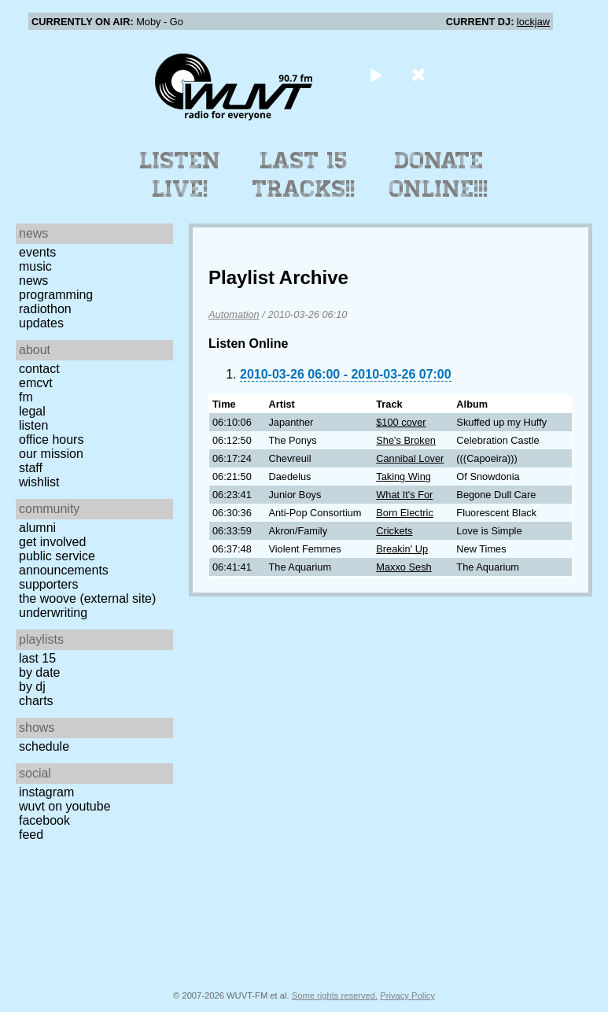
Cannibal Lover (410, 458)
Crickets (394, 531)
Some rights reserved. (335, 995)
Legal (32, 411)
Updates (41, 323)
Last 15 (37, 658)
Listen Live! (180, 174)
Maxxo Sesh (403, 567)
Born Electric (404, 513)
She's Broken (406, 440)
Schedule (44, 746)
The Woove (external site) (87, 598)
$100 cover (401, 422)
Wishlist (39, 482)
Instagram (46, 792)
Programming (56, 294)
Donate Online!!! (438, 174)
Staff (30, 468)
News (33, 280)
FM (26, 397)
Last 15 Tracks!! (304, 174)
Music (35, 266)
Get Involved (52, 541)
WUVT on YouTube (65, 806)
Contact (39, 368)
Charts (36, 700)
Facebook (44, 820)
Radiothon (45, 309)
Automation (234, 314)
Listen (33, 425)
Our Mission (51, 453)
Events (37, 252)
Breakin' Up (402, 549)
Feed (31, 834)
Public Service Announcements (64, 563)
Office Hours (51, 439)
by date (39, 672)
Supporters (49, 584)
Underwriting (53, 612)
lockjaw (533, 22)
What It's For (404, 494)
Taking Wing (403, 476)
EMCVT (36, 383)
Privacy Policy (407, 995)
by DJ (32, 686)
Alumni (37, 527)
